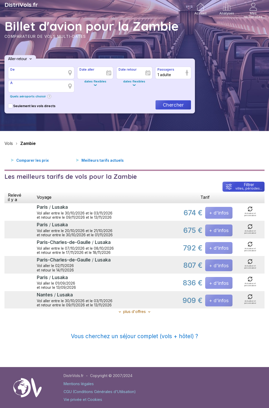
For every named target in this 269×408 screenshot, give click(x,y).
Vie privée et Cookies (83, 399)
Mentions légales (79, 383)
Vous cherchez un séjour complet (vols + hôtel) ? (134, 336)
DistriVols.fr (21, 4)
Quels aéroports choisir (28, 96)
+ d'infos (219, 213)
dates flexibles (95, 81)
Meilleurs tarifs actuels (102, 160)
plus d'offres (134, 311)
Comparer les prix (32, 160)
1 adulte (164, 74)
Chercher (173, 105)
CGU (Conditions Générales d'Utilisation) (100, 391)
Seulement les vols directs (31, 106)
